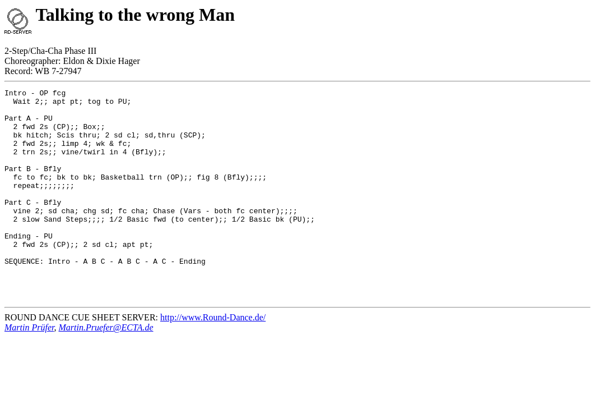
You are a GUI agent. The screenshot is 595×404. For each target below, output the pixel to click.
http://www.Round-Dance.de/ (213, 359)
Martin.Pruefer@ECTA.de (105, 369)
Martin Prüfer (29, 369)
